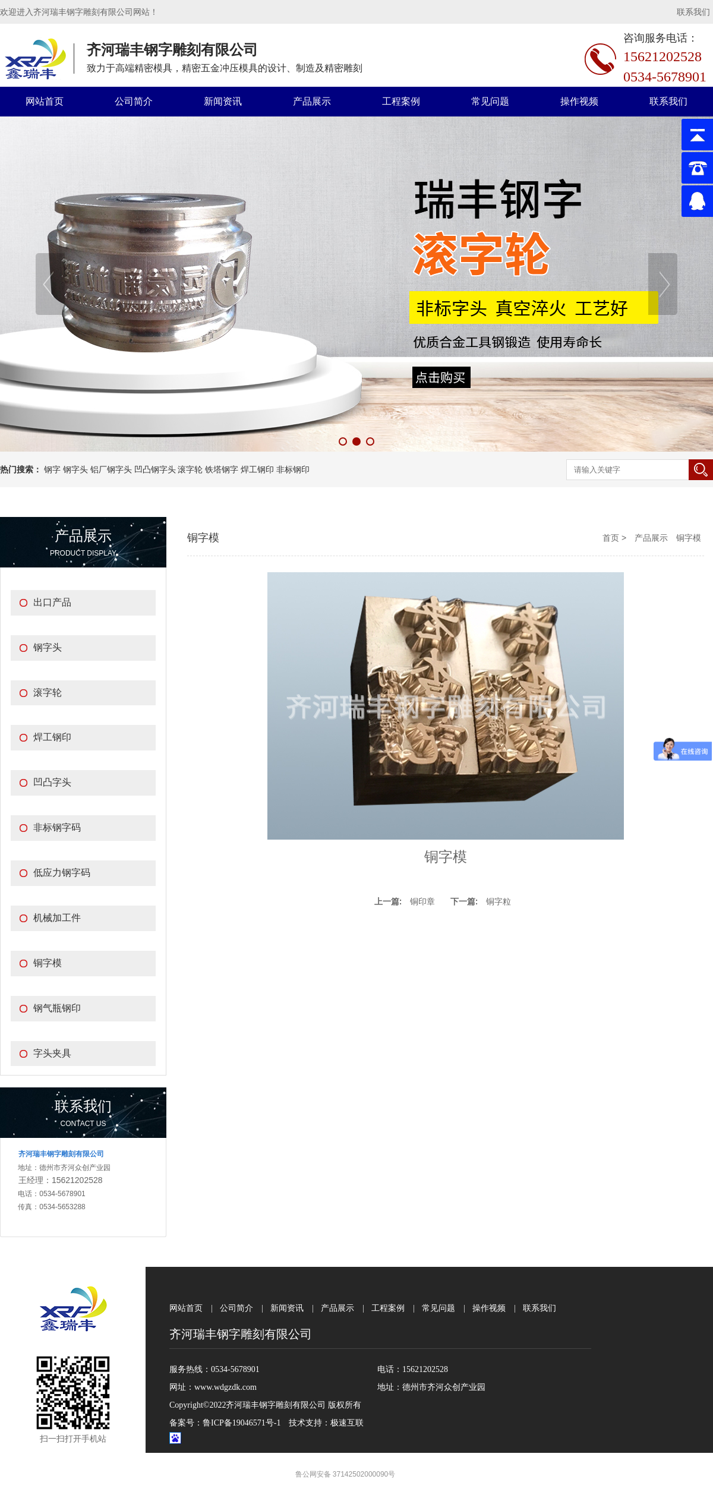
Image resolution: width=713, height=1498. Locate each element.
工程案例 (401, 101)
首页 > (615, 538)
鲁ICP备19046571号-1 (241, 1422)
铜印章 (422, 901)
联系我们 (693, 12)
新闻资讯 (223, 101)
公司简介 (134, 101)
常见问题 (490, 101)
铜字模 (688, 538)
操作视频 (579, 101)
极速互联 (347, 1422)
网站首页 (45, 101)
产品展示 (312, 101)
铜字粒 (498, 901)
